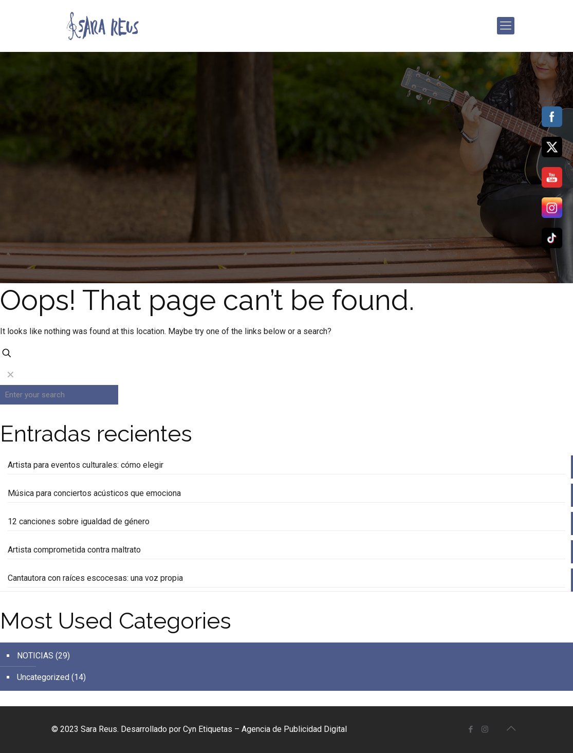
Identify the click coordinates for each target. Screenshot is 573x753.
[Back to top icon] (511, 728)
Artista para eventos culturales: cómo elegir (85, 465)
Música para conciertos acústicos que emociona (94, 493)
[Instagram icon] (484, 729)
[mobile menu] (505, 25)
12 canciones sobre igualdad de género (79, 521)
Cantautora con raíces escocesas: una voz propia (95, 578)
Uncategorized (43, 677)
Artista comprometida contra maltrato (74, 550)
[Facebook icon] (471, 729)
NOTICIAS (35, 655)
